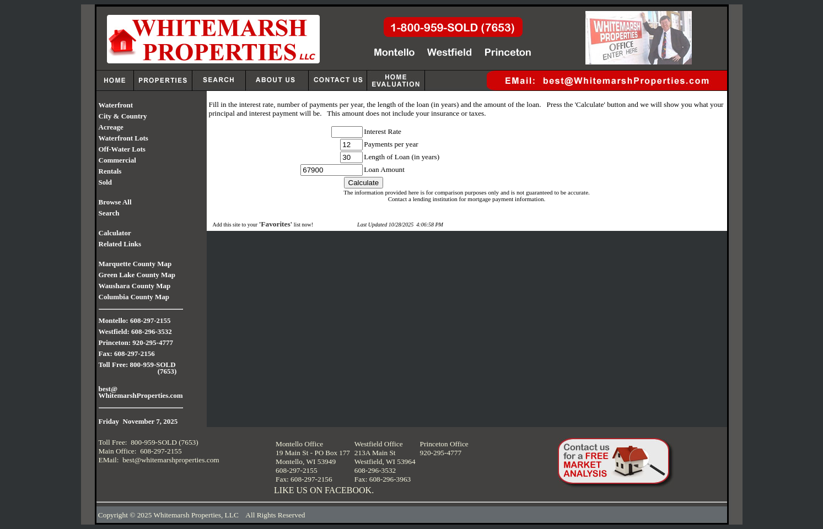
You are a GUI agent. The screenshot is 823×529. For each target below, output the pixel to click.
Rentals (110, 171)
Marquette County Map (135, 264)
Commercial (117, 160)
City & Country (123, 116)
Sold (105, 182)
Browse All (115, 202)
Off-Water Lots (122, 149)
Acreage (111, 127)
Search (109, 213)
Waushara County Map (135, 286)
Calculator (115, 233)
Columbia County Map (134, 297)
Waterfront (116, 105)
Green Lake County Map (137, 275)
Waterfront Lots (123, 138)
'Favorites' (276, 224)
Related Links (120, 244)
